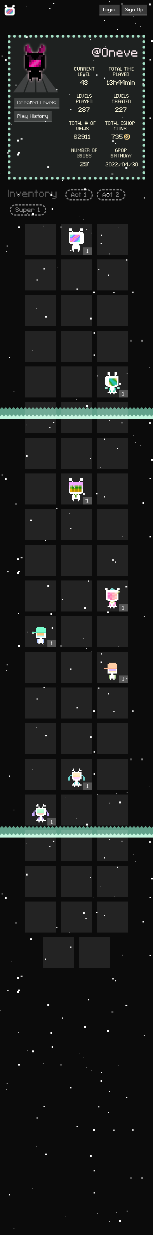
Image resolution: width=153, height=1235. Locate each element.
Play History (33, 116)
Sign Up (134, 10)
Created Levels (36, 103)
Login (109, 10)
